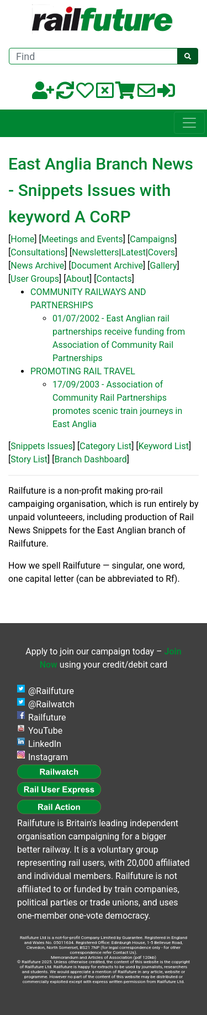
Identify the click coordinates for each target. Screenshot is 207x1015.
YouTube (45, 730)
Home (22, 239)
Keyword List (164, 446)
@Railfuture (51, 691)
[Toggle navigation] (189, 123)
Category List (105, 446)
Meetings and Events (82, 239)
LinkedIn (44, 744)
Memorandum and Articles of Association (91, 957)
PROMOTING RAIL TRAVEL (82, 371)
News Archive (37, 265)
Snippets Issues (41, 446)
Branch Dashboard (91, 459)
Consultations (37, 252)
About (77, 279)
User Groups (34, 279)
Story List (28, 459)
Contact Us (123, 952)
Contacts (113, 279)
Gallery (163, 265)
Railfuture (47, 717)
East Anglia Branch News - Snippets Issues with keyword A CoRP (100, 190)
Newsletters (95, 252)
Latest (133, 252)
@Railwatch (51, 704)
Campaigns (152, 239)
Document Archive (107, 265)
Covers (161, 252)
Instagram (48, 757)
